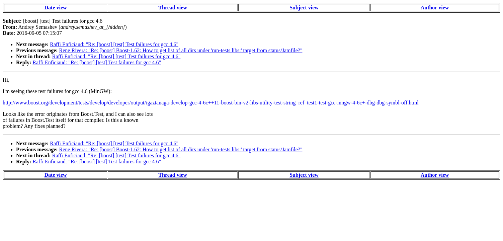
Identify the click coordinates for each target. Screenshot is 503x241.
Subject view (304, 7)
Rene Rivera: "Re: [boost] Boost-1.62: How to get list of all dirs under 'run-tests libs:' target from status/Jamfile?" (181, 50)
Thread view (172, 7)
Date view (56, 7)
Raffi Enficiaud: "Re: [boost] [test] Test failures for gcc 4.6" (114, 44)
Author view (435, 7)
